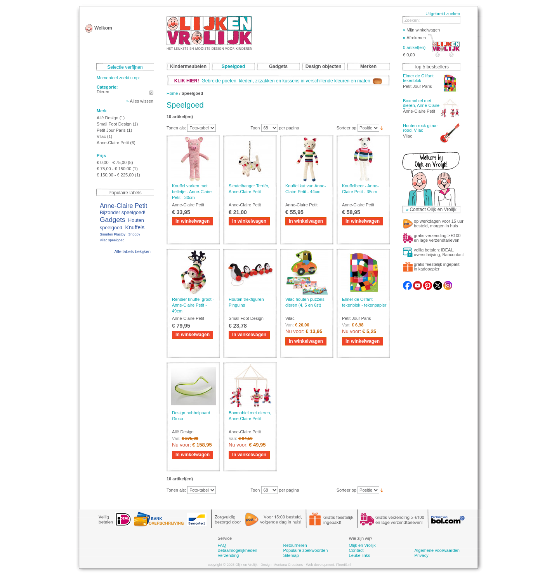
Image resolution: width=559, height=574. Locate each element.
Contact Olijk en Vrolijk (433, 209)
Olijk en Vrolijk (362, 545)
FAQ (221, 545)
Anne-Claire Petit (113, 142)
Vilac (101, 136)
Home (172, 93)
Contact (356, 550)
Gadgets (112, 219)
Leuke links (359, 555)
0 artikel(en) (414, 47)
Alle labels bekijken (132, 251)
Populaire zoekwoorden (305, 550)
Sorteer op (346, 128)
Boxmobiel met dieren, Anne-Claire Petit (421, 105)
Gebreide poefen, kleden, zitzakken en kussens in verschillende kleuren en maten (278, 81)
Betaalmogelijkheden (237, 550)
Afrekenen (414, 37)
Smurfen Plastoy (112, 234)
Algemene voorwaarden (437, 550)
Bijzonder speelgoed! (123, 212)
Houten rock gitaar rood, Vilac (420, 128)
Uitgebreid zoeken (442, 13)
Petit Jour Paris (111, 130)
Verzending (228, 555)
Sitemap (291, 555)
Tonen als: (176, 128)
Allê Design (108, 117)
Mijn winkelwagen (421, 30)
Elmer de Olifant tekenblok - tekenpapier (418, 80)
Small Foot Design (114, 124)
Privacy (422, 555)
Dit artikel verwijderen (151, 93)
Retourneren (295, 545)
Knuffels (134, 227)
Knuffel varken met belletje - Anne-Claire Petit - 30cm (192, 191)
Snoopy (134, 234)
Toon (255, 128)
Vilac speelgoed (112, 240)
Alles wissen (141, 101)
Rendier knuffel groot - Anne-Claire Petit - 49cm (193, 305)
